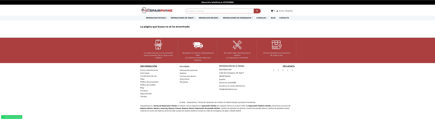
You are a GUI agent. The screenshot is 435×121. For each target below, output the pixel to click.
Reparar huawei (174, 108)
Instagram (292, 70)
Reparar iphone (146, 108)
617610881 (228, 2)
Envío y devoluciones (149, 70)
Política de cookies (148, 85)
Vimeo (288, 70)
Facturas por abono (188, 76)
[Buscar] (223, 11)
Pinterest (283, 70)
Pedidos (183, 73)
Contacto (144, 91)
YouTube (278, 70)
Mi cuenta (184, 66)
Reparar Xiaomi (188, 108)
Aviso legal (144, 73)
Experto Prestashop (247, 102)
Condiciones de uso (148, 76)
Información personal (188, 70)
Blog (142, 88)
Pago (142, 79)
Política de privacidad (149, 82)
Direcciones (184, 79)
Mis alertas (184, 82)
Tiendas (143, 96)
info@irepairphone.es (228, 89)
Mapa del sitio (146, 93)
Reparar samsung (161, 108)
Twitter (274, 70)
